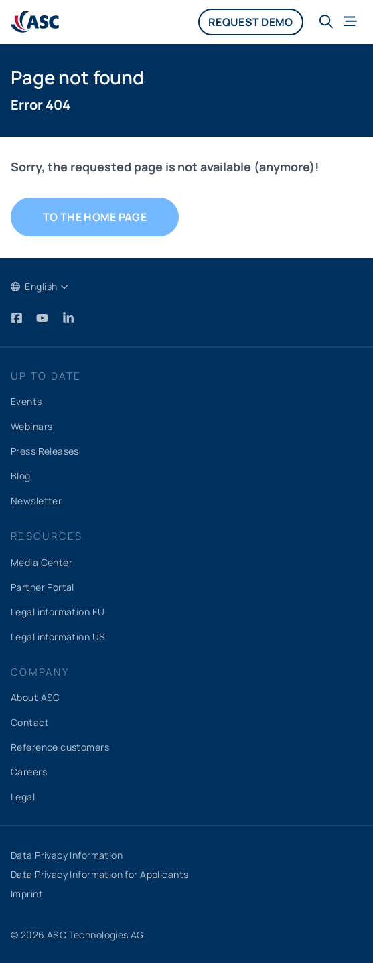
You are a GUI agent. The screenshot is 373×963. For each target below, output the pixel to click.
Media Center (41, 562)
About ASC (35, 697)
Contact (30, 722)
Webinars (31, 426)
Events (26, 401)
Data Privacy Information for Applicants (99, 874)
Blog (21, 475)
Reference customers (60, 747)
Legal (23, 796)
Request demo (250, 22)
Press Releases (45, 451)
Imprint (27, 893)
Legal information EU (57, 611)
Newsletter (36, 500)
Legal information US (58, 636)
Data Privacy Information (67, 854)
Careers (29, 771)
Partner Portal (42, 587)
